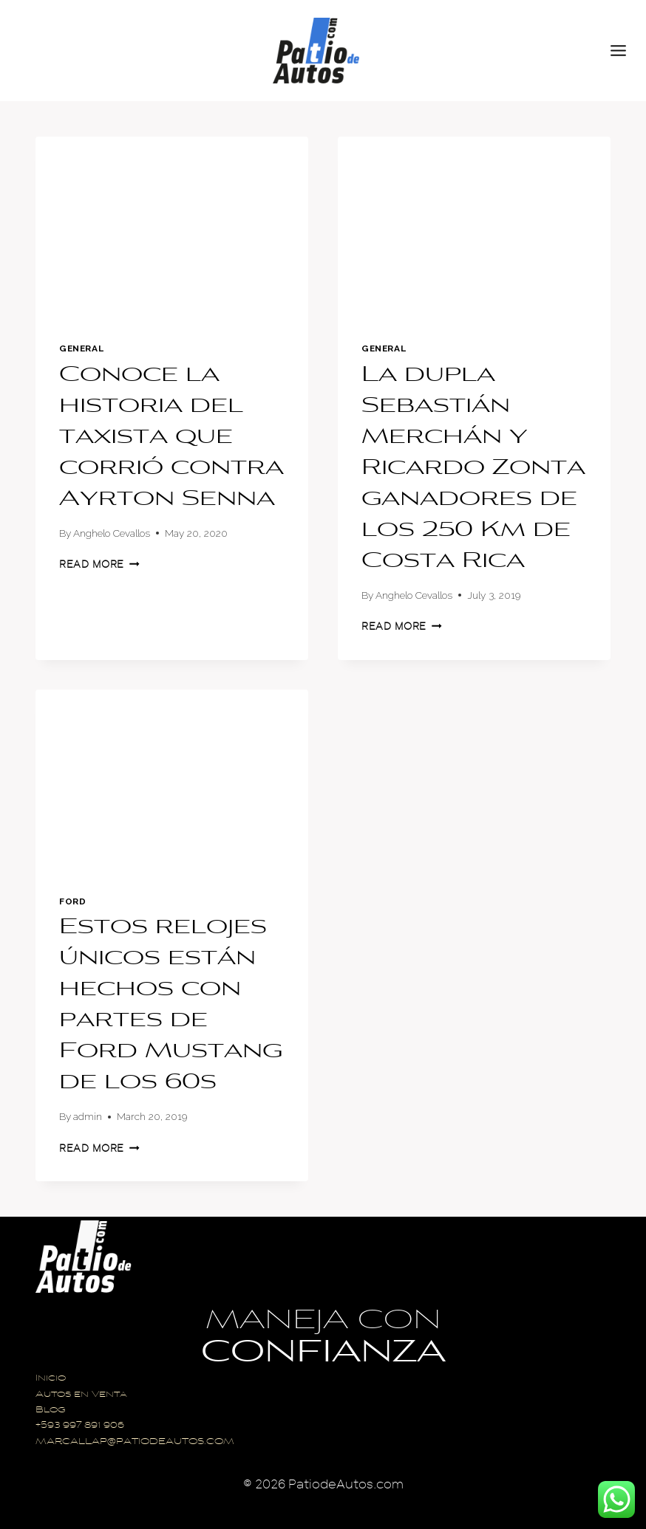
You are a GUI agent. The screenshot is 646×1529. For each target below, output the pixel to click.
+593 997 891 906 (79, 1426)
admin (87, 1116)
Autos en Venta (81, 1395)
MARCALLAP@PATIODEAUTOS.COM (134, 1442)
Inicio (50, 1379)
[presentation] (171, 227)
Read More (99, 564)
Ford (72, 901)
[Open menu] (624, 50)
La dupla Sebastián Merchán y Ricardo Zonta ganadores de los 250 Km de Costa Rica (473, 468)
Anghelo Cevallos (111, 533)
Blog (50, 1410)
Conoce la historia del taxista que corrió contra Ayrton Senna (171, 437)
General (81, 348)
